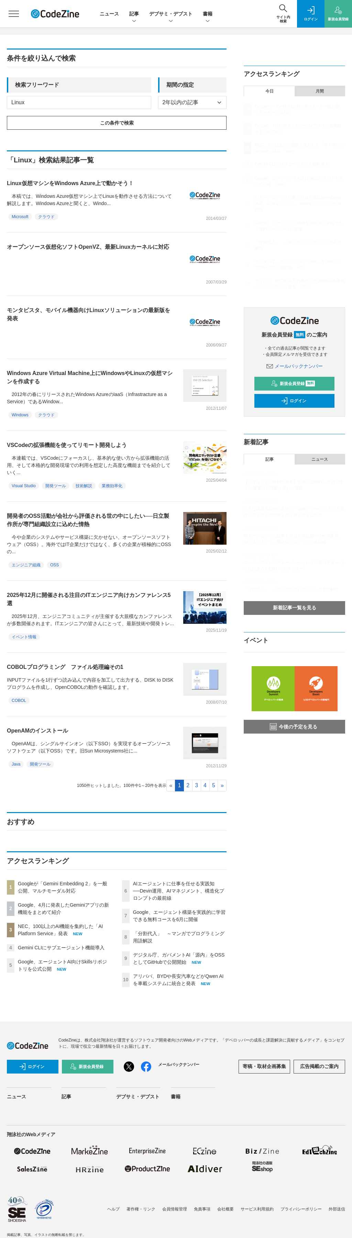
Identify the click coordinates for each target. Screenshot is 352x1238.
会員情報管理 (174, 1209)
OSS (54, 565)
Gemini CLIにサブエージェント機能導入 (61, 947)
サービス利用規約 (257, 1209)
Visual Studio (24, 485)
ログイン (293, 400)
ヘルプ (113, 1209)
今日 (269, 91)
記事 (134, 14)
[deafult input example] (79, 102)
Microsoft (20, 216)
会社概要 (225, 1209)
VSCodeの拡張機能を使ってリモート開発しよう (67, 445)
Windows (20, 415)
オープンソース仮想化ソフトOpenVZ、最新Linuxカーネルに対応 (88, 247)
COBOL (19, 700)
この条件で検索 (117, 123)
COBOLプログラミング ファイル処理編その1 (65, 667)
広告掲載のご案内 (319, 1066)
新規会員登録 (293, 383)
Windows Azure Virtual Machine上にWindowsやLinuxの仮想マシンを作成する (90, 377)
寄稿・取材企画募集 (264, 1066)
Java (16, 764)
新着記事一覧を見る (294, 607)
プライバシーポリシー (301, 1209)
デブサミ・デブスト (170, 14)
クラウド (46, 216)
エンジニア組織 (26, 565)
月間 (320, 91)
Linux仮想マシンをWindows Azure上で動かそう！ (70, 183)
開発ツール (55, 485)
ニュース (109, 14)
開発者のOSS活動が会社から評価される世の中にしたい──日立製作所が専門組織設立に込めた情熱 (88, 520)
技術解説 (84, 485)
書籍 (207, 14)
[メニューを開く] (14, 14)
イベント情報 (24, 636)
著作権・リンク (140, 1209)
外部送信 (337, 1209)
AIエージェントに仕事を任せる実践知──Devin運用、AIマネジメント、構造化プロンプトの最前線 (178, 891)
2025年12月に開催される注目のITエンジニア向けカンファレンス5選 (89, 599)
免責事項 (202, 1209)
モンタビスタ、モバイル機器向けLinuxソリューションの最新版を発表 (88, 314)
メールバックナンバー (294, 366)
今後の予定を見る (293, 726)
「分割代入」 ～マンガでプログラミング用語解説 (291, 589)
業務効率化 (112, 485)
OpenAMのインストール (37, 731)
